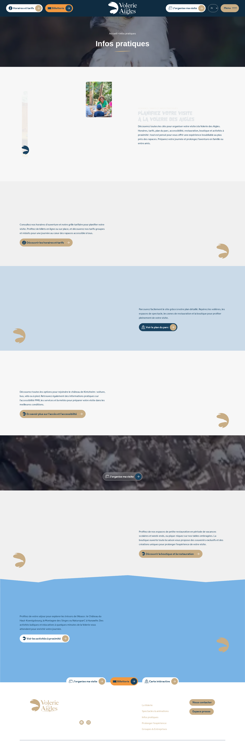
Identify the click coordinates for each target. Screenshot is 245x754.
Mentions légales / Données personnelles (125, 747)
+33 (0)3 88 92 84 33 (94, 713)
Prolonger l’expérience (154, 723)
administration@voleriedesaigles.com (100, 718)
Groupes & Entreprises (154, 729)
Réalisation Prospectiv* (173, 747)
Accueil (62, 747)
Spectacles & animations (155, 711)
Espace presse (201, 711)
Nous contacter (202, 702)
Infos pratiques (150, 717)
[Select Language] (213, 8)
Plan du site (83, 747)
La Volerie (147, 705)
